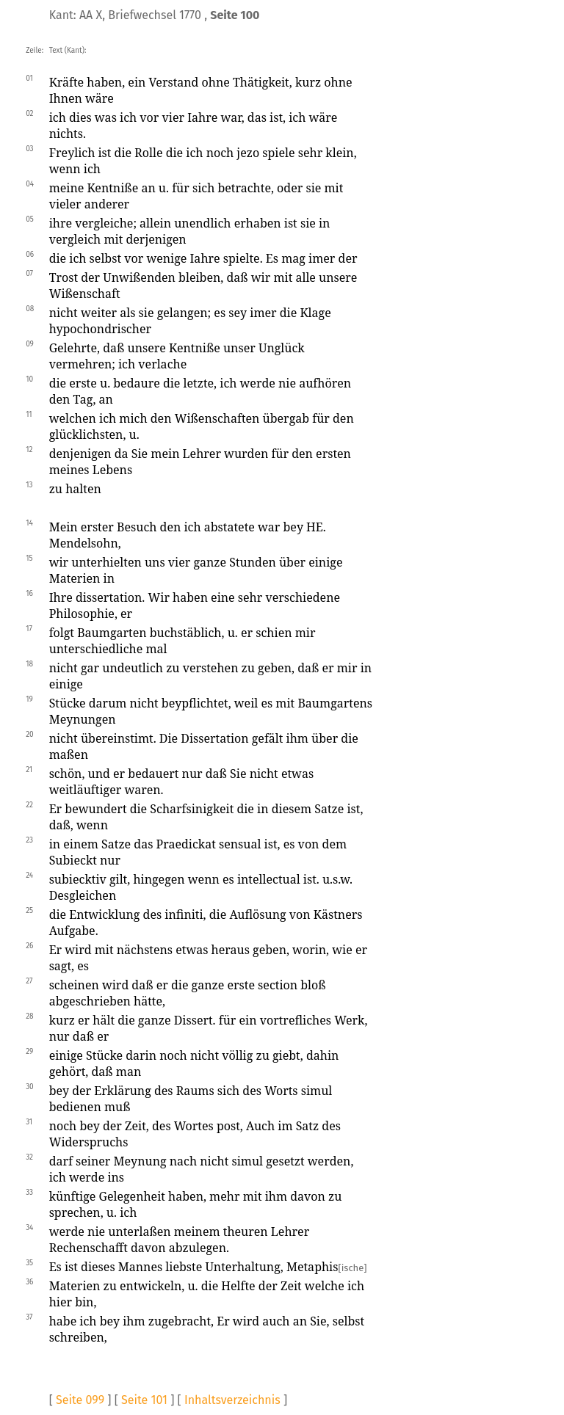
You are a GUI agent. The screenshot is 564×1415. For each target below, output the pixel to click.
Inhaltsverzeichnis (232, 1400)
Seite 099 (80, 1400)
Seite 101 (144, 1400)
